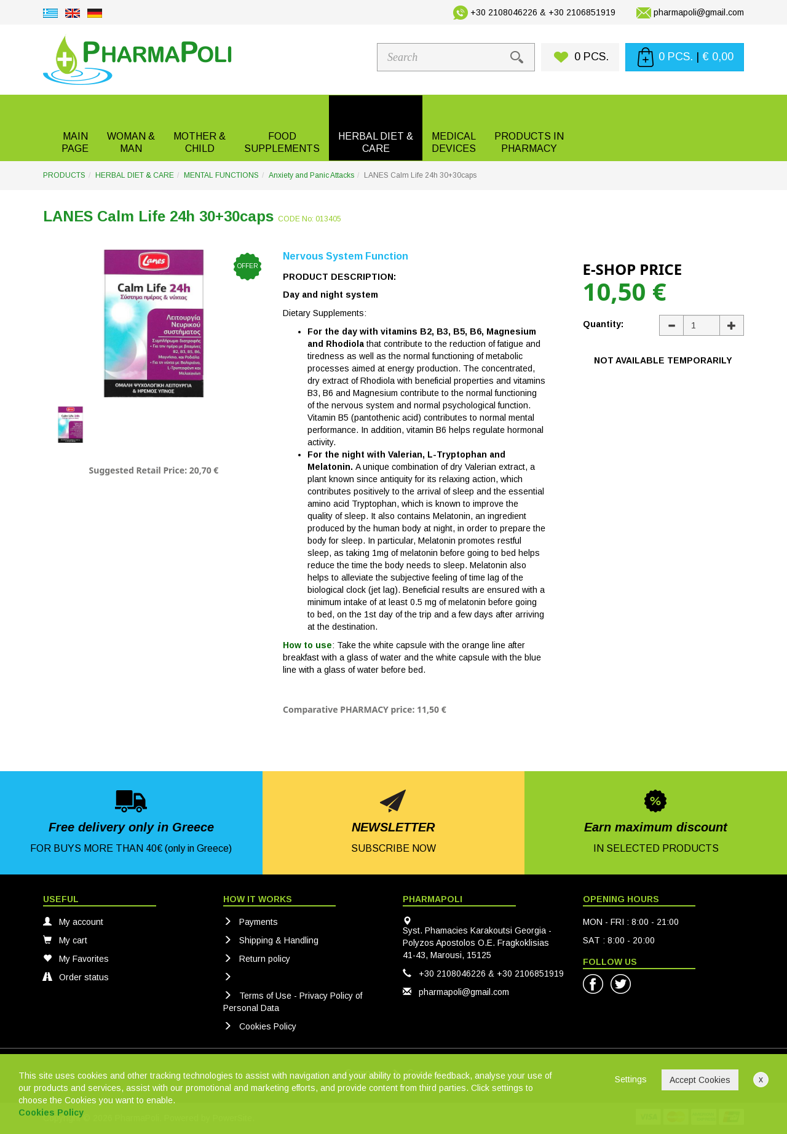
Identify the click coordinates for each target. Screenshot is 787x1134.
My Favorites (76, 959)
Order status (76, 977)
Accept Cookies (700, 1080)
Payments (250, 922)
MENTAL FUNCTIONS (221, 175)
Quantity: (603, 324)
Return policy (256, 959)
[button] (131, 128)
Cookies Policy (259, 1026)
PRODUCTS (64, 175)
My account (73, 922)
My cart (65, 940)
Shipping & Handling (270, 940)
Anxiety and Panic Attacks (311, 175)
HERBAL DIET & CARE (134, 175)
